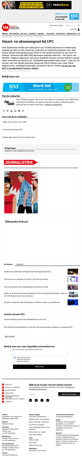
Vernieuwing (14, 33)
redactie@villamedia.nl (9, 455)
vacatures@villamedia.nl (64, 417)
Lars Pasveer (7, 36)
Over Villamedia (12, 387)
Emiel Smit (32, 443)
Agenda (41, 33)
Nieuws (5, 33)
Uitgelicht (19, 264)
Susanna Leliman (7, 424)
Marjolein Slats (34, 419)
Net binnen (8, 264)
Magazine (9, 393)
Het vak (23, 33)
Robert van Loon (34, 432)
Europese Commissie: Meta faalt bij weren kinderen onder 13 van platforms (32, 302)
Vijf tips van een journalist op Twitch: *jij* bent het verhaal (26, 279)
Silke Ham (32, 435)
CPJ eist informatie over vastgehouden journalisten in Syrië (26, 287)
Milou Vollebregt (34, 422)
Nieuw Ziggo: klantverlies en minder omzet (19, 137)
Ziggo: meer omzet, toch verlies (15, 122)
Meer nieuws (9, 336)
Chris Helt (32, 417)
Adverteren (60, 33)
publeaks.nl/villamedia (53, 105)
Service (8, 384)
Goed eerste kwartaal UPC (13, 129)
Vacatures (51, 33)
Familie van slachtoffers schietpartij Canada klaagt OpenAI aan (27, 272)
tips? (37, 415)
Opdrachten (71, 33)
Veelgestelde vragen (15, 399)
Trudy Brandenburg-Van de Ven (39, 427)
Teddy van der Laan (35, 445)
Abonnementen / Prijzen (12, 396)
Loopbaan (32, 33)
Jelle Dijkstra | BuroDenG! (37, 451)
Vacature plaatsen (56, 25)
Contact (9, 402)
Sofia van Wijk (34, 440)
